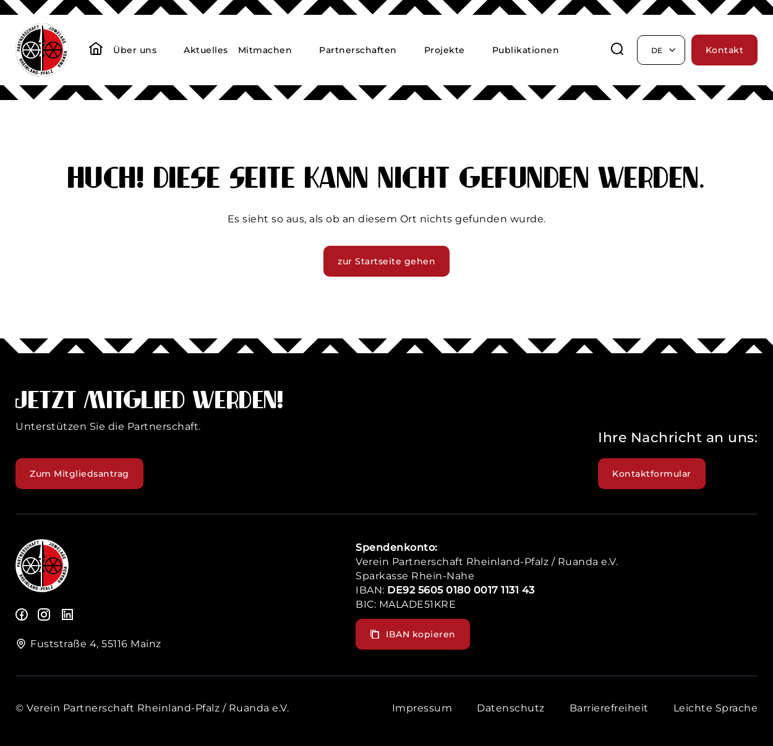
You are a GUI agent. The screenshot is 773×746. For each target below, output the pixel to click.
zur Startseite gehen (386, 261)
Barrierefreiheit (609, 708)
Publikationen (526, 50)
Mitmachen (265, 50)
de (664, 50)
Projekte (444, 50)
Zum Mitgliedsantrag (79, 473)
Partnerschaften (358, 50)
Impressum (422, 708)
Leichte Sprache (715, 708)
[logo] (42, 589)
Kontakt (725, 50)
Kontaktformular (651, 473)
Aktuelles (206, 50)
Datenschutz (511, 708)
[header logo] (42, 73)
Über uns (134, 50)
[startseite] (95, 50)
